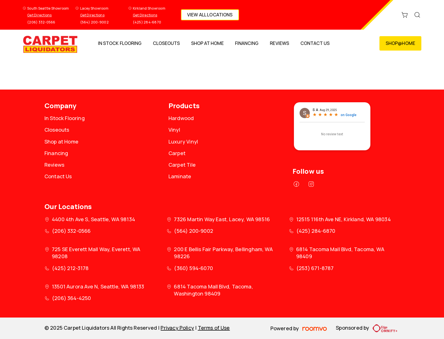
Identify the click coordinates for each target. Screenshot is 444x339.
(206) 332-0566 (41, 22)
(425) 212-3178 (70, 268)
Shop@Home (400, 43)
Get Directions (39, 15)
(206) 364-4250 (71, 298)
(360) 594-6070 (193, 268)
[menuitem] (120, 43)
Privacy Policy (177, 327)
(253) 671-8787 (315, 268)
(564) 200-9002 (94, 22)
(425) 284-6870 (147, 22)
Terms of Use (214, 327)
